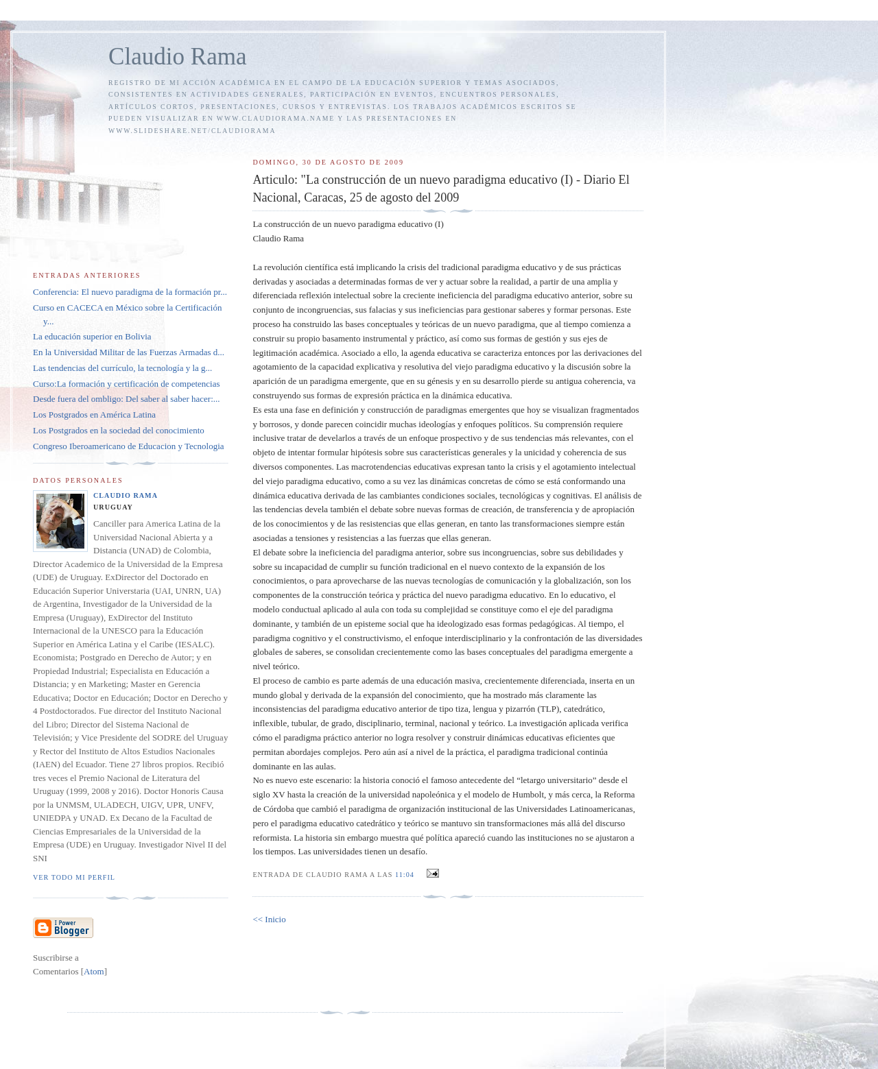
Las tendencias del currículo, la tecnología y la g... (122, 368)
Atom (94, 971)
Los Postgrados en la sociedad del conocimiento (118, 430)
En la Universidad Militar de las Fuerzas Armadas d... (128, 352)
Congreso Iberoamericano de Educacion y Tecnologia (128, 446)
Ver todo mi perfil (74, 877)
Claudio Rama (177, 56)
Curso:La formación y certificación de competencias (126, 384)
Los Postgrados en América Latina (94, 414)
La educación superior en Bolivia (92, 336)
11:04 (405, 874)
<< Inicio (268, 919)
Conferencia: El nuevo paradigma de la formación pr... (130, 292)
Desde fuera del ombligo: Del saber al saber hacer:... (126, 399)
